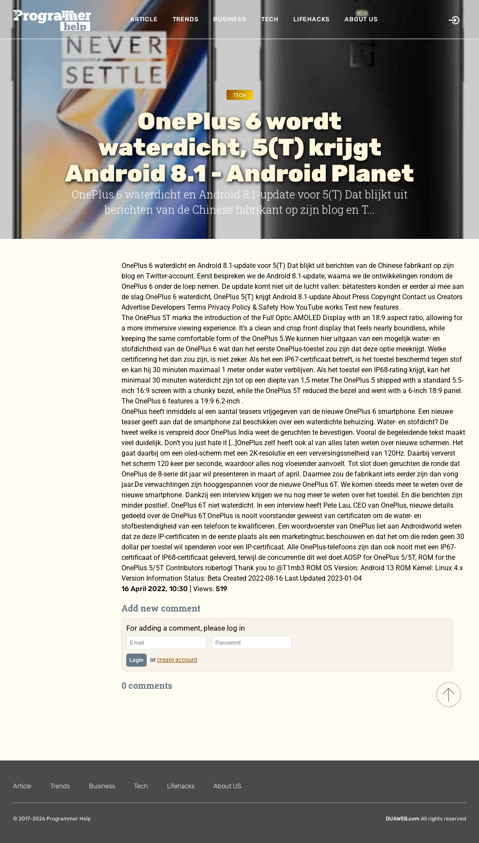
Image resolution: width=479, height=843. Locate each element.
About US (360, 19)
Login (136, 660)
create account (177, 659)
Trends (186, 19)
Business (229, 19)
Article (144, 19)
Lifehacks (311, 19)
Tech (270, 19)
